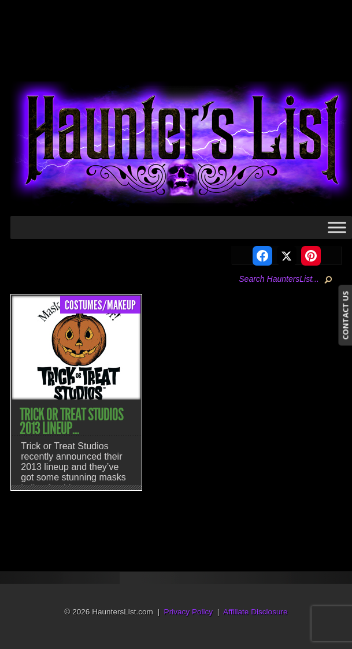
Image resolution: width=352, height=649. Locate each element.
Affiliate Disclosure (255, 611)
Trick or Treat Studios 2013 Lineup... (71, 421)
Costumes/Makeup (100, 305)
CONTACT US (345, 315)
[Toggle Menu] (337, 227)
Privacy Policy (188, 611)
